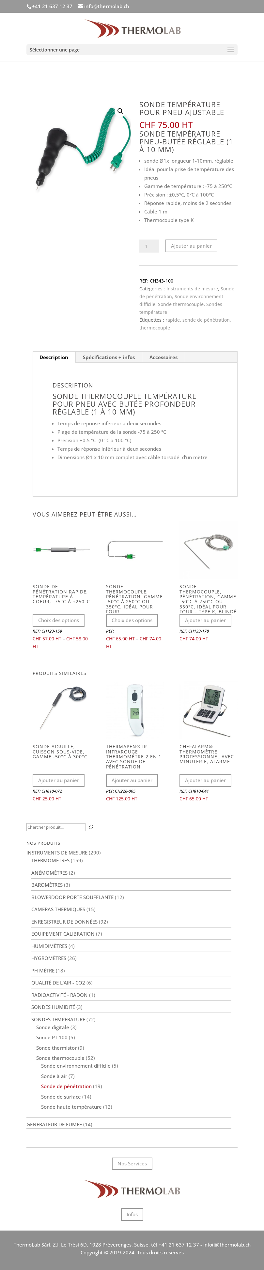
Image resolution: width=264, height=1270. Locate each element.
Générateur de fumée (54, 1124)
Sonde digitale (52, 1027)
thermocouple (154, 328)
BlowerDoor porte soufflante (72, 897)
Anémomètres (49, 872)
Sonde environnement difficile (76, 1065)
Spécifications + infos (109, 357)
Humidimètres (49, 946)
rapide (172, 320)
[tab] (54, 357)
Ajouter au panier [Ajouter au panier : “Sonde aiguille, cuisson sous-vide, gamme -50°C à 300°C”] (58, 780)
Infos (132, 1214)
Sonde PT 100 (52, 1037)
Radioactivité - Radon (59, 995)
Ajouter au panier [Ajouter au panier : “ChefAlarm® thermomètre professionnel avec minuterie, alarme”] (205, 780)
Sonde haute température (71, 1106)
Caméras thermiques (58, 909)
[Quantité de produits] (149, 246)
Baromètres (47, 885)
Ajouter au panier (191, 245)
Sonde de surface (61, 1096)
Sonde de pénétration (66, 1086)
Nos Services (132, 1163)
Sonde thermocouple (181, 304)
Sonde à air (54, 1076)
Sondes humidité (53, 1007)
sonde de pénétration (206, 320)
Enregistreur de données (64, 921)
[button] (120, 111)
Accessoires (163, 357)
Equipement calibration (63, 933)
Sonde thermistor (56, 1047)
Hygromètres (48, 958)
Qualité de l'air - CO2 (58, 982)
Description (53, 357)
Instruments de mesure (192, 288)
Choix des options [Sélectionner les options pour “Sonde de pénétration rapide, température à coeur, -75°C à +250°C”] (58, 620)
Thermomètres (50, 860)
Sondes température (58, 1019)
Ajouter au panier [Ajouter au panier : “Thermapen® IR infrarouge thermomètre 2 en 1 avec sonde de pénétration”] (132, 780)
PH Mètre (42, 970)
